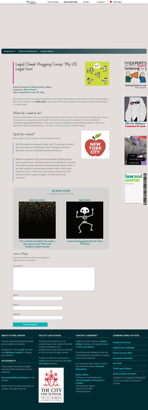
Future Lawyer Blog (122, 353)
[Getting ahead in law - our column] (136, 75)
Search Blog (47, 51)
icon (33, 92)
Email (16, 304)
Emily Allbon (82, 374)
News (27, 89)
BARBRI (64, 99)
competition (24, 92)
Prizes (33, 89)
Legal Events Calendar (123, 347)
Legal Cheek (28, 99)
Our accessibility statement (14, 377)
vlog (42, 92)
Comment (18, 266)
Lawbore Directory (122, 342)
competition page (61, 125)
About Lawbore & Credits (124, 373)
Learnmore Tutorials (123, 358)
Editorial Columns (27, 51)
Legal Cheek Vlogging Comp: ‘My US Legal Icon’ (46, 66)
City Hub (117, 363)
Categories (9, 51)
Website (16, 314)
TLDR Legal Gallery (122, 368)
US (37, 92)
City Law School (86, 347)
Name (16, 295)
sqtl (22, 349)
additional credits (13, 352)
